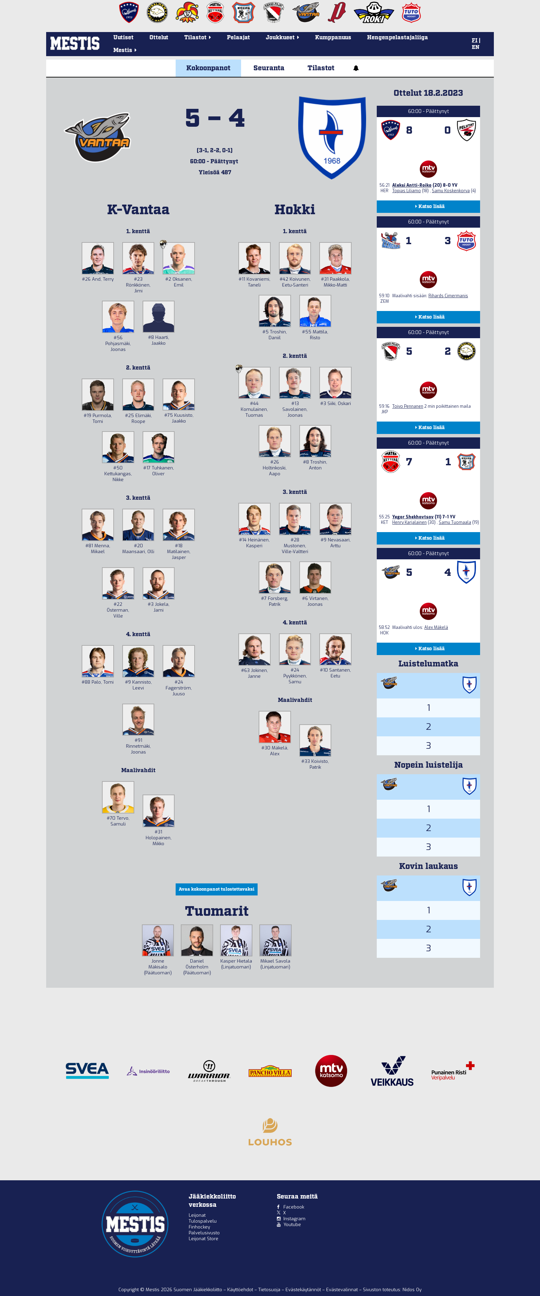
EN (475, 47)
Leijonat (197, 1215)
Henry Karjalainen (409, 522)
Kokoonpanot (208, 68)
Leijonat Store (203, 1239)
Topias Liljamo (406, 191)
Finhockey (199, 1227)
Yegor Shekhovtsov (413, 517)
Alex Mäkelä (436, 627)
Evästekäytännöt (303, 1290)
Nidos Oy (412, 1290)
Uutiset (123, 37)
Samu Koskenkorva (451, 191)
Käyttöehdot (241, 1290)
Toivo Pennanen (407, 406)
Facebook (293, 1207)
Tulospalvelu (203, 1221)
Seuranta (268, 68)
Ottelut (158, 37)
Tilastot (321, 68)
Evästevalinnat (342, 1290)
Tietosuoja (270, 1290)
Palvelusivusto (204, 1233)
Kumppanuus (333, 37)
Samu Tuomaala (455, 522)
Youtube (292, 1224)
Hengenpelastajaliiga (397, 37)
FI (474, 40)
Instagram (294, 1219)
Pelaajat (238, 37)
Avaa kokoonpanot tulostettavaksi (217, 889)
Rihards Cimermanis (448, 296)
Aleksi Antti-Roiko (412, 185)
